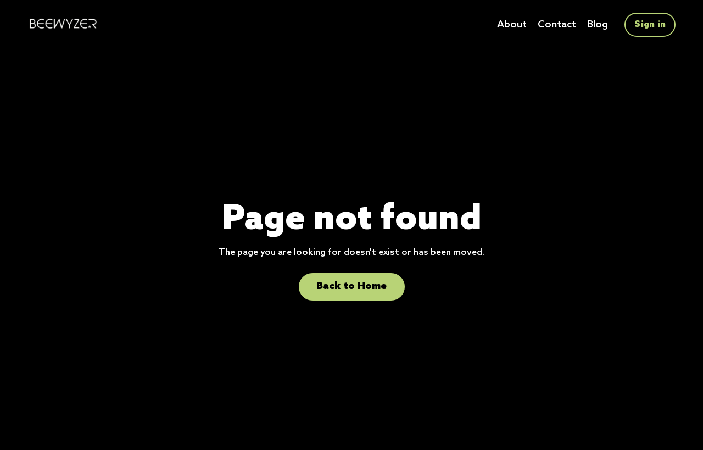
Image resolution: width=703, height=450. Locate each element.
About (512, 25)
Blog (597, 25)
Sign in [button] (650, 24)
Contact (557, 25)
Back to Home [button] (351, 286)
